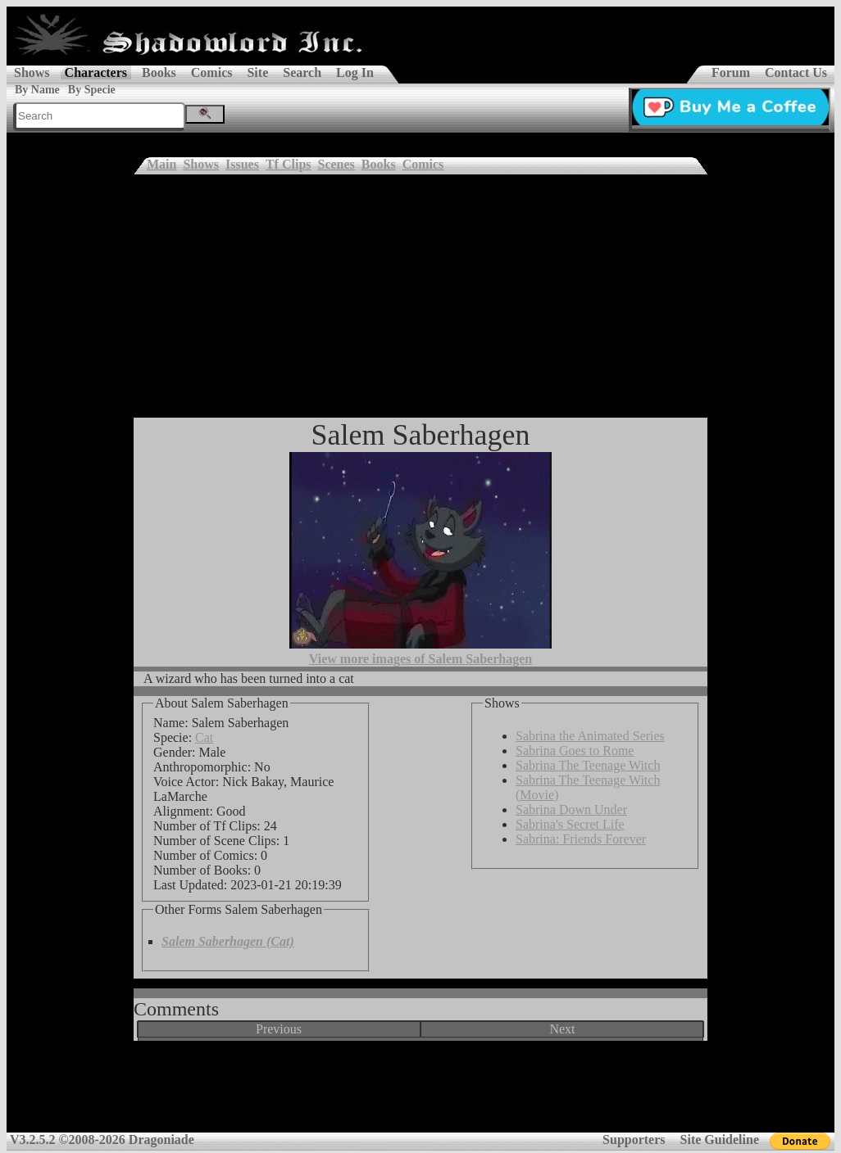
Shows (32, 72)
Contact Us (796, 72)
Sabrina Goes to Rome (575, 750)
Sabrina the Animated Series (590, 736)
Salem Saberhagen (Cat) (227, 941)
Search (302, 72)
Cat (204, 737)
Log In (355, 72)
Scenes (336, 164)
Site (257, 72)
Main (161, 164)
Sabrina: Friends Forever (581, 839)
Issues (242, 164)
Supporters (633, 1139)
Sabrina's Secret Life (570, 824)
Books (159, 72)
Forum (730, 72)
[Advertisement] (420, 294)
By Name (37, 90)
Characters (96, 72)
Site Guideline (719, 1139)
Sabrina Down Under (571, 809)
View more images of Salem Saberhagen (420, 659)
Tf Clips (288, 164)
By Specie (92, 90)
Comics (212, 72)
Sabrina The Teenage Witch (588, 765)
